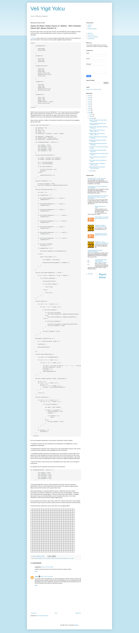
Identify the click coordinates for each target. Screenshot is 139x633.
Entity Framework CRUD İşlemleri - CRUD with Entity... (97, 167)
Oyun (69, 558)
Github (89, 27)
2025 (89, 97)
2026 (89, 95)
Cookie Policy (91, 38)
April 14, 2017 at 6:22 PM (47, 576)
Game (44, 558)
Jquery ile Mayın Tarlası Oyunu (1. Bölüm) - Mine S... (97, 134)
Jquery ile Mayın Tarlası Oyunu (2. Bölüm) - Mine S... (97, 131)
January (91, 170)
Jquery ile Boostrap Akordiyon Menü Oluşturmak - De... (97, 124)
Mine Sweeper (64, 558)
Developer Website (92, 28)
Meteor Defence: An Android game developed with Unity (101, 217)
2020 (89, 106)
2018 (89, 108)
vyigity (72, 558)
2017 (89, 110)
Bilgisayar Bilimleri (38, 558)
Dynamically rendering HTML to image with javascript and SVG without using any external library (98, 197)
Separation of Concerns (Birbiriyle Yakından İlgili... (97, 164)
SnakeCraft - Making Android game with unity (100, 226)
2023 (89, 99)
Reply (36, 571)
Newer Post (33, 613)
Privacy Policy (91, 35)
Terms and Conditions (93, 37)
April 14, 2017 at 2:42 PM (47, 567)
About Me (90, 33)
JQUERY (53, 558)
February (91, 118)
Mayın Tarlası (58, 558)
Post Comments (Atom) (42, 615)
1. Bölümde (33, 38)
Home (56, 613)
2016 (89, 112)
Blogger (76, 625)
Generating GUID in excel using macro (97, 178)
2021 (89, 104)
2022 (89, 102)
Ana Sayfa (90, 273)
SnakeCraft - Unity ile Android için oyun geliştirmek (102, 242)
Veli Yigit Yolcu (47, 9)
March (91, 116)
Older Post (78, 613)
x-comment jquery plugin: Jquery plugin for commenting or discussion (101, 261)
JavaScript (48, 558)
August (91, 114)
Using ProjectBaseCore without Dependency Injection (95, 251)
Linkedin (90, 25)
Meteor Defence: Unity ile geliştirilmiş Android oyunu (101, 234)
